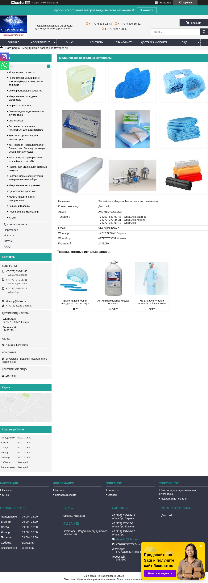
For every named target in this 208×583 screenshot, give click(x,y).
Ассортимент (40, 42)
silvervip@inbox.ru (109, 228)
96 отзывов (165, 2)
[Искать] (204, 31)
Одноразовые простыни (22, 191)
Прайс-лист (124, 42)
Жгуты (12, 217)
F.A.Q (7, 246)
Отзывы (112, 494)
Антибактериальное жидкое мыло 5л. (113, 302)
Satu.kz (120, 576)
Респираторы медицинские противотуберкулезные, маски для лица (26, 81)
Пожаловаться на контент (130, 579)
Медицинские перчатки (22, 72)
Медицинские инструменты (24, 185)
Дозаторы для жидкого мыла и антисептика (177, 492)
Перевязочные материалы (24, 211)
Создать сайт (39, 2)
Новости (9, 235)
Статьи (8, 241)
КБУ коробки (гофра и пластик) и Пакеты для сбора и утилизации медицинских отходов (27, 148)
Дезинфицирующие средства (25, 90)
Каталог (9, 66)
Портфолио (12, 47)
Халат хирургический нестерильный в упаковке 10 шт (152, 302)
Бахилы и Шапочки (19, 206)
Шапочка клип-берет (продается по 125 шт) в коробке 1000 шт (75, 302)
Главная (13, 42)
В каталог (146, 10)
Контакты (96, 42)
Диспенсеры (16, 120)
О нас (70, 42)
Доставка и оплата (154, 42)
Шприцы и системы (20, 105)
